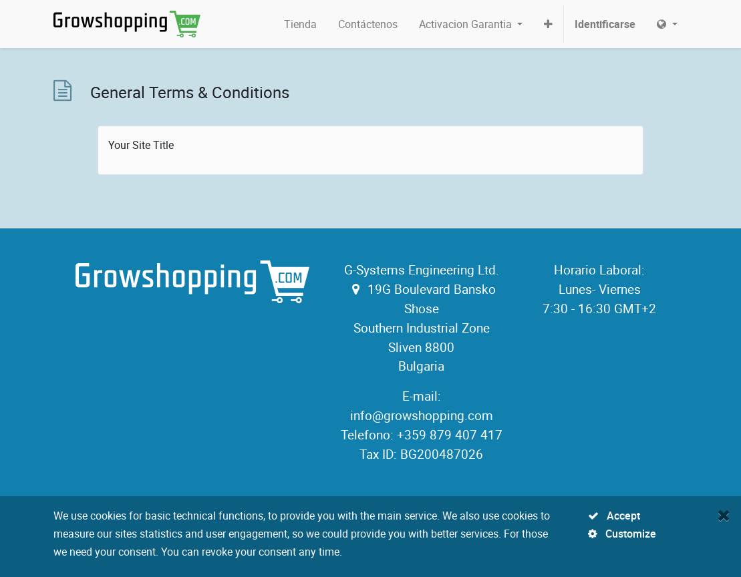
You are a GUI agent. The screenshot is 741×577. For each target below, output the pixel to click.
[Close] (724, 515)
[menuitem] (300, 24)
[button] (548, 24)
